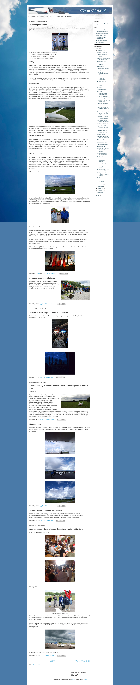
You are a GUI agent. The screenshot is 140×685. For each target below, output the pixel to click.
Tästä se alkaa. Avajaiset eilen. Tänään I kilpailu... (103, 150)
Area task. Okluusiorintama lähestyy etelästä (102, 93)
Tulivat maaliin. (101, 140)
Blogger (85, 679)
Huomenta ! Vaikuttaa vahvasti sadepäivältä (103, 137)
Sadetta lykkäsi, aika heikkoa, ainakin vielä (103, 121)
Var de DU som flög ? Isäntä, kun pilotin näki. (103, 97)
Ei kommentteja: (52, 273)
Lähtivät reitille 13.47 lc (102, 142)
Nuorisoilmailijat (100, 42)
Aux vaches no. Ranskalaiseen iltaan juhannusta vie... (103, 74)
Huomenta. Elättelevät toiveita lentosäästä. (102, 117)
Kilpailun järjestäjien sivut (102, 31)
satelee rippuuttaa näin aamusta (102, 166)
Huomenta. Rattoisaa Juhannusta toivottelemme (102, 78)
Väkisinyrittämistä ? (102, 89)
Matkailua (99, 87)
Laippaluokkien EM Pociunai (103, 24)
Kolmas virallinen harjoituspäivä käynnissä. (101, 160)
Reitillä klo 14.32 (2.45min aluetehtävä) (103, 100)
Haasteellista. (35, 424)
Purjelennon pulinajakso (102, 33)
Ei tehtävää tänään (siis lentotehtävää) (103, 170)
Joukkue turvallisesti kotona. (42, 278)
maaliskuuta (100, 188)
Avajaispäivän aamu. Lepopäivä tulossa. (102, 154)
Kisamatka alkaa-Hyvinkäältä (101, 180)
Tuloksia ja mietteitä (38, 25)
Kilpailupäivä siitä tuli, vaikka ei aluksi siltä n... (102, 127)
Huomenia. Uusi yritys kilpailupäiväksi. (102, 104)
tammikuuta (100, 192)
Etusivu (52, 661)
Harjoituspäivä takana (102, 164)
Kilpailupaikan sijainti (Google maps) (101, 38)
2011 (97, 48)
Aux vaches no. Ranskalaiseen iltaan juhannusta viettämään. (56, 529)
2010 (97, 195)
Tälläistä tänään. (101, 134)
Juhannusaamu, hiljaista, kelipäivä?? (45, 510)
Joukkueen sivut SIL (101, 30)
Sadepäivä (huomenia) (102, 123)
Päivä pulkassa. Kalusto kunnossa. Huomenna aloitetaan (103, 174)
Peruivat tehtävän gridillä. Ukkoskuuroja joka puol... (103, 113)
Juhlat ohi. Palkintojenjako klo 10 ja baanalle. (49, 312)
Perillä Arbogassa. (101, 178)
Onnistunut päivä (101, 157)
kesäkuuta (100, 50)
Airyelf (73, 679)
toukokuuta (100, 184)
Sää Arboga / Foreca (101, 35)
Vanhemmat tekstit (82, 661)
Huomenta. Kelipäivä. (102, 144)
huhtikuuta (100, 186)
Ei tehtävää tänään (101, 82)
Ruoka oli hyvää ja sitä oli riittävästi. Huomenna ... (103, 108)
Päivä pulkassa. (101, 146)
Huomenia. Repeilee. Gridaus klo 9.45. (102, 131)
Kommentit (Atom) (38, 665)
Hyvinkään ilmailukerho (101, 40)
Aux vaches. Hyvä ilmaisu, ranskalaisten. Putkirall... (103, 63)
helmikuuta (100, 190)
